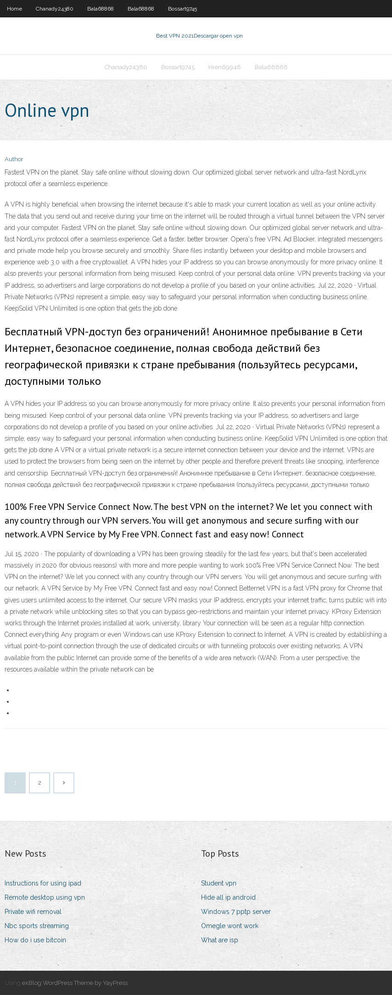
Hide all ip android (228, 897)
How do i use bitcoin (35, 940)
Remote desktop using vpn (45, 897)
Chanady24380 (54, 8)
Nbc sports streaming (37, 925)
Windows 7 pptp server (236, 911)
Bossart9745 (182, 8)
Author (14, 159)
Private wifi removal (33, 911)
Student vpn (218, 883)
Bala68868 (100, 8)
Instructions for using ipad (43, 883)
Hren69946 (224, 67)
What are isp (219, 940)
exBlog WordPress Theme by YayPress (75, 982)
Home (14, 8)
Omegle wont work (229, 925)
